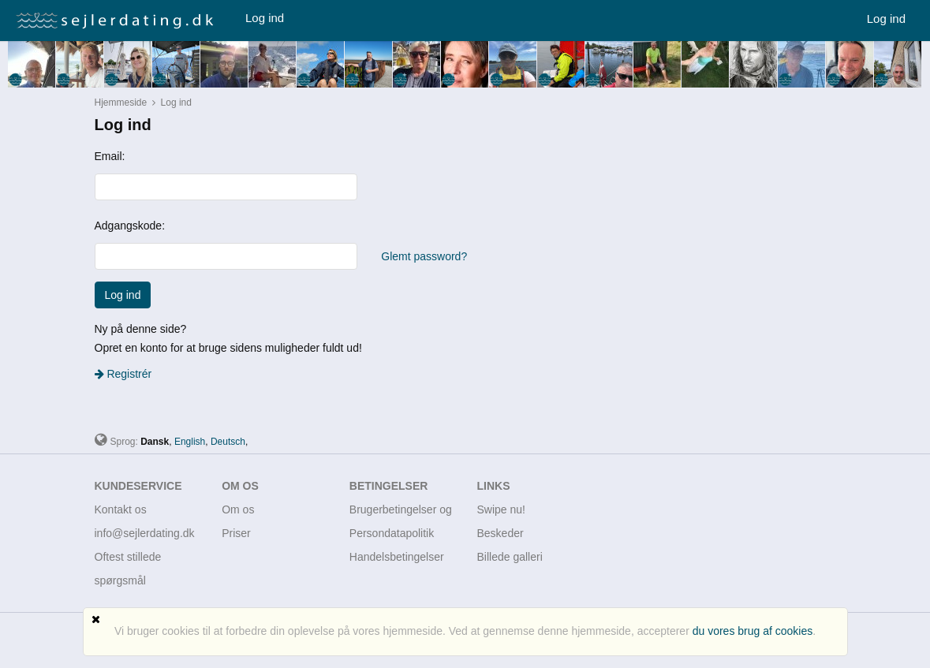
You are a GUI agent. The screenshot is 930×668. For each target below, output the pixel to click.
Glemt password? (424, 256)
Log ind (264, 17)
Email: (110, 156)
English (189, 441)
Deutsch (228, 441)
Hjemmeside (121, 102)
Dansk (154, 441)
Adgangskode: (130, 225)
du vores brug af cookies (753, 631)
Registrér (123, 374)
